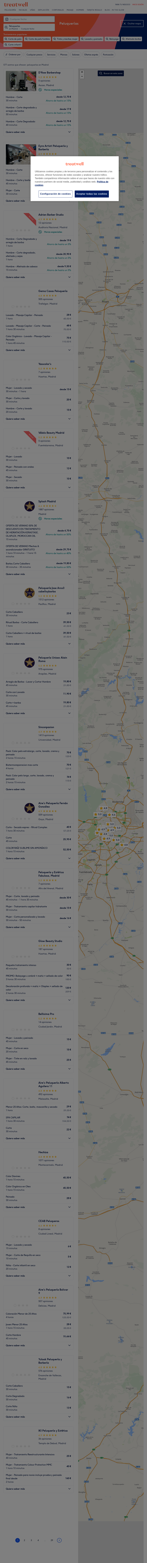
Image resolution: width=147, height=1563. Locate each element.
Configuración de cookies (55, 194)
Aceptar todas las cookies (91, 194)
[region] (75, 178)
